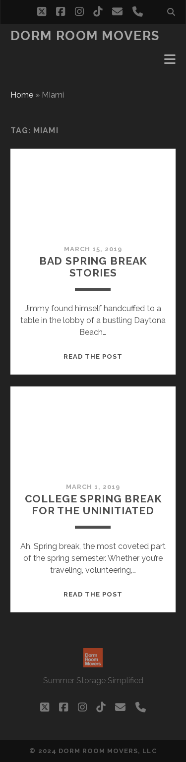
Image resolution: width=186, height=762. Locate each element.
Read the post (93, 356)
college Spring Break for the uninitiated (93, 504)
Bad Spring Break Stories (93, 267)
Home (21, 95)
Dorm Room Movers (85, 35)
